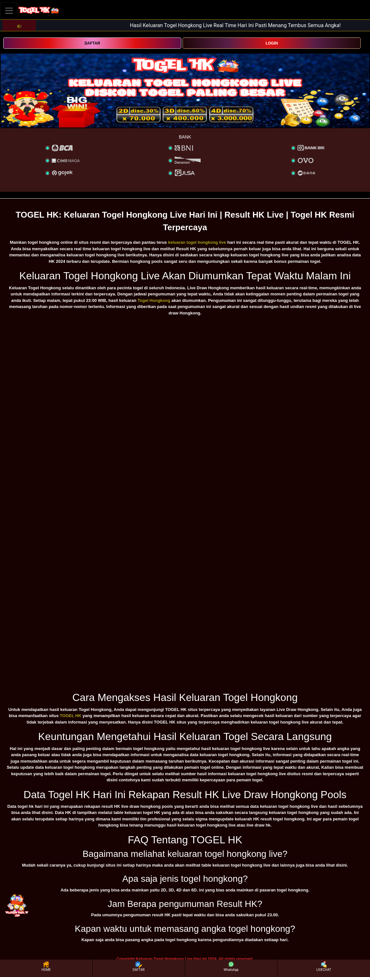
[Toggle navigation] (9, 10)
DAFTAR (92, 43)
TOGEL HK (70, 715)
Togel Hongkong (153, 300)
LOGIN (271, 43)
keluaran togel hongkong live (197, 242)
